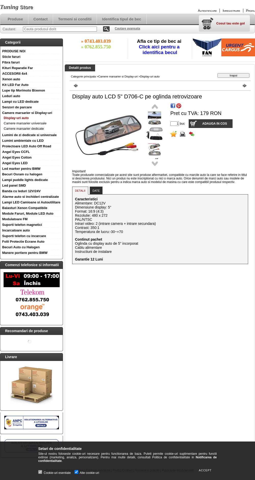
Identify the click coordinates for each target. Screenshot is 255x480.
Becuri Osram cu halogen (22, 174)
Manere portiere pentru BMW (25, 253)
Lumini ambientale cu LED (23, 140)
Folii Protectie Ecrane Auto (23, 241)
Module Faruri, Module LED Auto (28, 213)
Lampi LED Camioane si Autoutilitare (31, 202)
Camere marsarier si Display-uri (27, 113)
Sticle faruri (11, 57)
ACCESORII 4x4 (14, 73)
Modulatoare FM (15, 219)
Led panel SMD (14, 185)
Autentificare (207, 10)
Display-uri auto (16, 118)
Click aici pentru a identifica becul (160, 49)
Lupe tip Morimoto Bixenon (23, 90)
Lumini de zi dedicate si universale (29, 135)
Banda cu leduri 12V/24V (21, 191)
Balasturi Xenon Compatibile (24, 208)
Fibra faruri (11, 62)
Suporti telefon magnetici (22, 225)
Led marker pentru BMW (21, 169)
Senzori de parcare (17, 107)
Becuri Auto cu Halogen (21, 247)
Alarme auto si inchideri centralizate (30, 197)
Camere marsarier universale (25, 123)
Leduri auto (11, 96)
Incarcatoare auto (16, 230)
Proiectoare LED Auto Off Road (26, 146)
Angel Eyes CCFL (16, 152)
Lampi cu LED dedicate (20, 101)
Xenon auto (11, 79)
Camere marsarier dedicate (24, 129)
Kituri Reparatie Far (17, 68)
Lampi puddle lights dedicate (25, 180)
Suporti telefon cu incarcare (24, 236)
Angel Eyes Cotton (17, 157)
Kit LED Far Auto (15, 85)
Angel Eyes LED (15, 163)
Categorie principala (83, 76)
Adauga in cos (214, 123)
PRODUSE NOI (14, 51)
